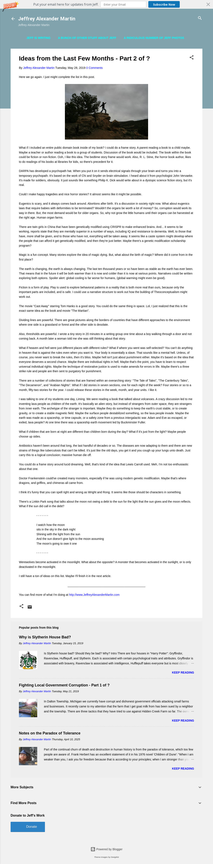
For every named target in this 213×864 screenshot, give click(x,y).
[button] (106, 4)
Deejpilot (115, 857)
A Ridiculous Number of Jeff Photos (154, 38)
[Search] (199, 18)
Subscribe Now (164, 4)
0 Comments (94, 67)
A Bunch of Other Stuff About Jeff (87, 38)
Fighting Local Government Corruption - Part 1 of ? (64, 685)
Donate (31, 826)
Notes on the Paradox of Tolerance (49, 733)
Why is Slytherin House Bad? (45, 637)
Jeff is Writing (38, 38)
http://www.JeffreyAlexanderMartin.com (94, 594)
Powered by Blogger (106, 849)
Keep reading (183, 672)
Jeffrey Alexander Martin (46, 19)
